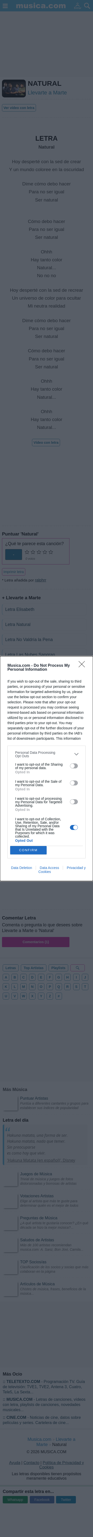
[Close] (83, 665)
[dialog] (46, 768)
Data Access (49, 868)
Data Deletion (21, 868)
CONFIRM (28, 850)
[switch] (74, 765)
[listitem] (46, 754)
